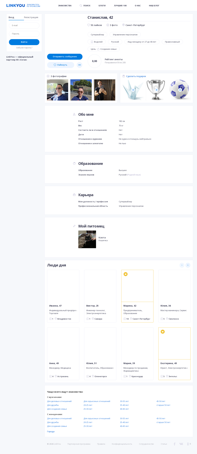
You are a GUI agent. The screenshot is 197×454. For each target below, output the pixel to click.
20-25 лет (88, 405)
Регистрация (31, 17)
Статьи (164, 444)
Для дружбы (53, 405)
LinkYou (57, 444)
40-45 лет (124, 408)
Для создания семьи (57, 408)
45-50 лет (161, 401)
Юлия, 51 (91, 363)
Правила (101, 444)
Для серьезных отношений (97, 401)
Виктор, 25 (92, 305)
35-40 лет (124, 405)
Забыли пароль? (24, 47)
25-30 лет (88, 408)
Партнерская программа (79, 444)
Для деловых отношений (59, 401)
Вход (11, 17)
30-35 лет (124, 401)
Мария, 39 (129, 363)
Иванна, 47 (55, 305)
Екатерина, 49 (169, 363)
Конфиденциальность (122, 444)
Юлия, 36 (166, 305)
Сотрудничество (146, 444)
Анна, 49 (54, 363)
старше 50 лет (163, 405)
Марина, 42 (129, 305)
